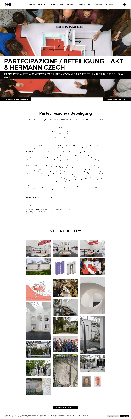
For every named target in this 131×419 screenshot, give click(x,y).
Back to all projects (66, 408)
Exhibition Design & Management (106, 4)
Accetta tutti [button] (124, 416)
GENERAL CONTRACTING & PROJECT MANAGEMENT (46, 4)
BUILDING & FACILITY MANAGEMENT (79, 4)
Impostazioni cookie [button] (113, 416)
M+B (8, 4)
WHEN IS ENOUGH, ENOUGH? (116, 99)
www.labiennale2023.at (47, 198)
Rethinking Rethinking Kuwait (16, 99)
